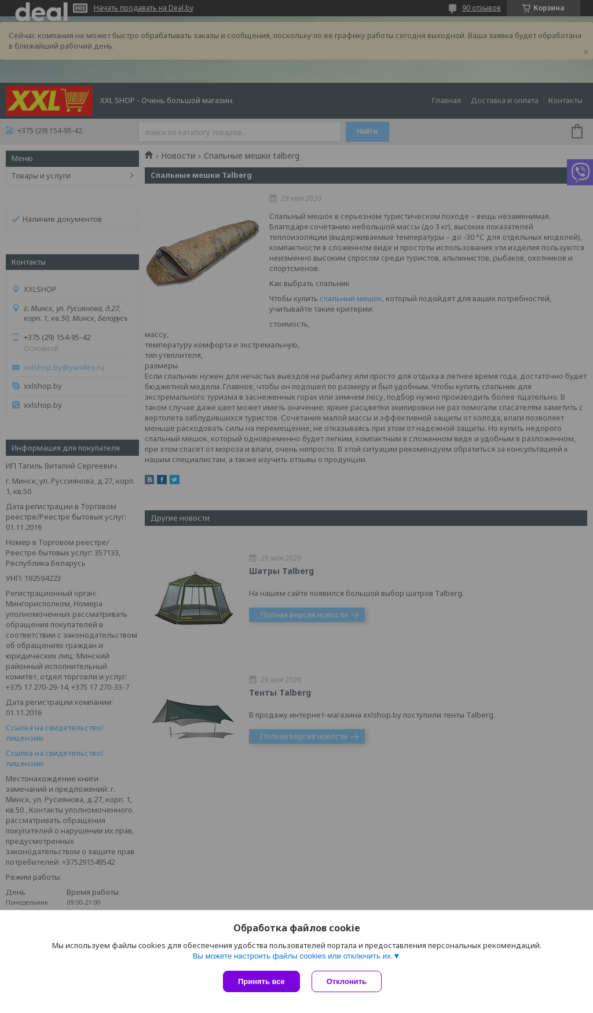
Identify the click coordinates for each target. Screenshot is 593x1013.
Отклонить (347, 981)
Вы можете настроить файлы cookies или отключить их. (292, 956)
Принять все (261, 981)
